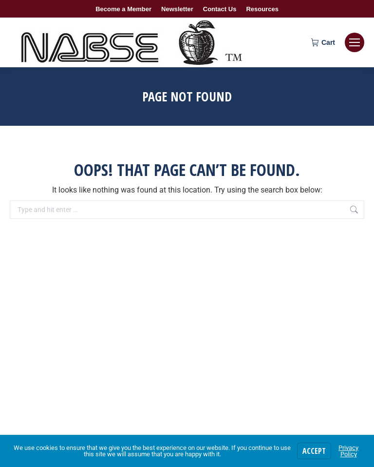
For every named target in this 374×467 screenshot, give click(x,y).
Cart (323, 42)
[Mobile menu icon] (354, 42)
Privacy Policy (348, 451)
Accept (314, 451)
